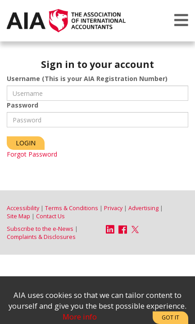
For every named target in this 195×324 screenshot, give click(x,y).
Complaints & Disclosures (41, 237)
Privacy (113, 208)
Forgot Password (32, 154)
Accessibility (23, 208)
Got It (170, 317)
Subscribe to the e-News (40, 229)
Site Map (18, 216)
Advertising (143, 208)
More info (80, 316)
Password (22, 105)
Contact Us (50, 216)
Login (26, 143)
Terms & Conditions (71, 208)
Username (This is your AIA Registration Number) (87, 78)
